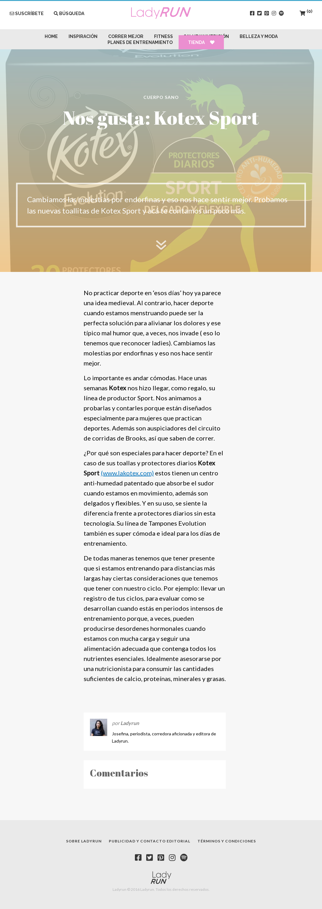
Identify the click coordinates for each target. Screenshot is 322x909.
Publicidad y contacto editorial (149, 841)
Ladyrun (129, 723)
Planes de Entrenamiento (140, 42)
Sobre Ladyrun (84, 841)
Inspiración (83, 36)
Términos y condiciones (226, 841)
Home (51, 36)
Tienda (201, 42)
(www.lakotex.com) (127, 473)
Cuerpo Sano (161, 97)
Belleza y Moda (259, 36)
